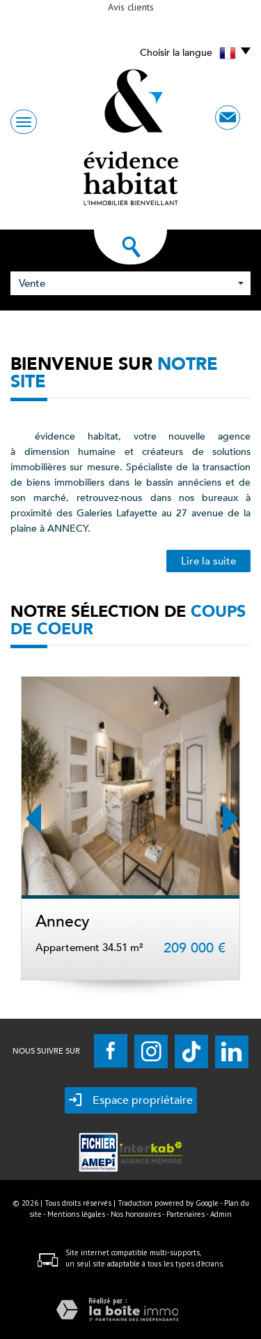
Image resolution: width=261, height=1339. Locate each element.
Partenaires (185, 1214)
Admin (221, 1214)
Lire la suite (208, 561)
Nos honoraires (136, 1214)
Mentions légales (76, 1214)
